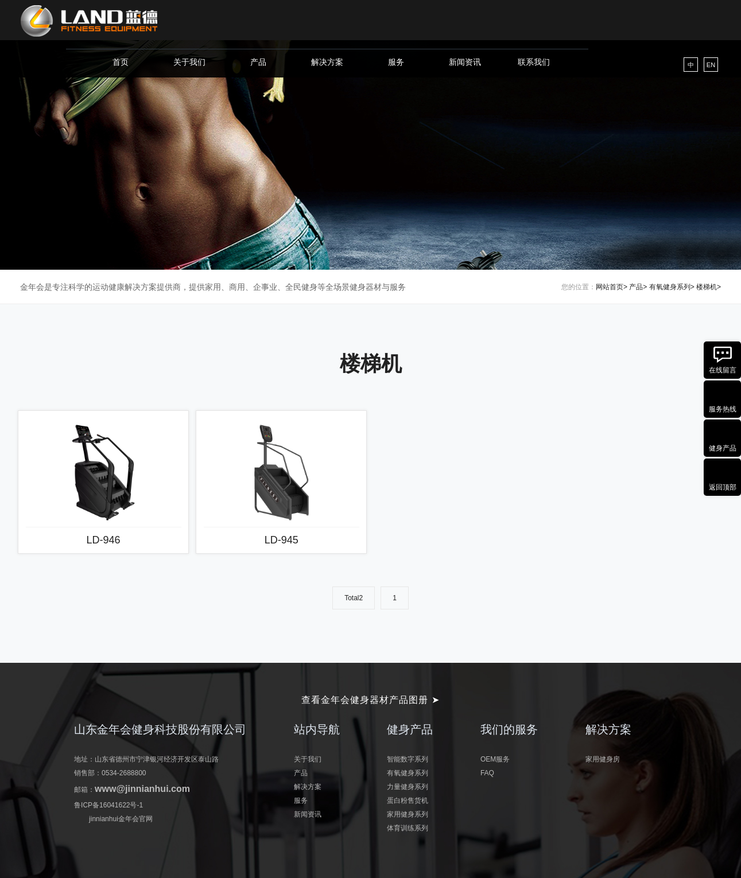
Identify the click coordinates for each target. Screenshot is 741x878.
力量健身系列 (407, 787)
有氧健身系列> (672, 287)
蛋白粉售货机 (407, 801)
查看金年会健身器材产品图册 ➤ (370, 700)
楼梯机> (708, 287)
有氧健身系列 (407, 773)
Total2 (353, 598)
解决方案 (327, 62)
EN (711, 64)
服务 (396, 62)
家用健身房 (602, 759)
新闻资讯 (465, 62)
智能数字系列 (407, 759)
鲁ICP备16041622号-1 (108, 805)
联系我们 (534, 62)
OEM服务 (495, 759)
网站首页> (611, 287)
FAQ (487, 773)
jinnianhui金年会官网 (121, 819)
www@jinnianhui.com (142, 789)
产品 (258, 62)
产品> (638, 287)
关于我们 (189, 62)
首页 (120, 62)
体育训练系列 (407, 828)
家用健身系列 (407, 814)
